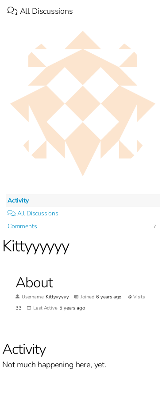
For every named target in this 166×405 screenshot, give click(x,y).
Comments (22, 226)
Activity (18, 200)
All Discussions (40, 11)
